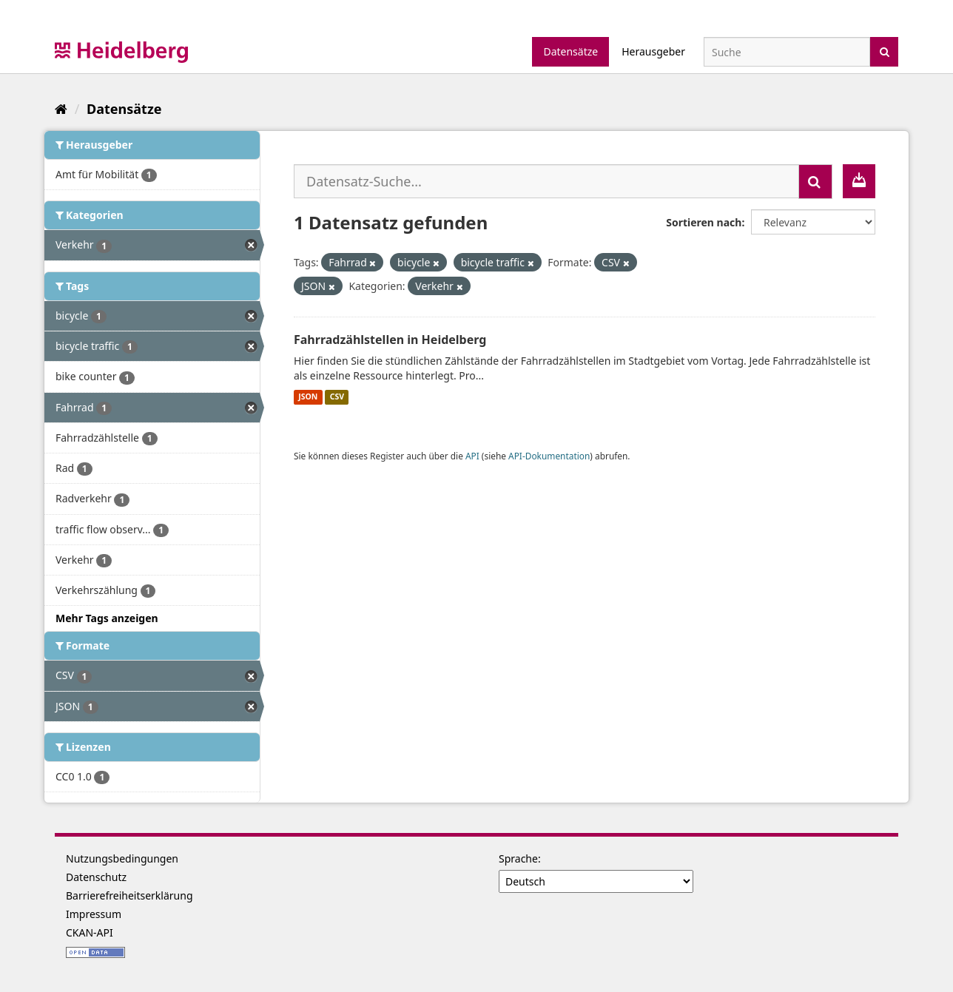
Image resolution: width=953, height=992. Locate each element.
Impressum (93, 914)
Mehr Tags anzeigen (106, 618)
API (472, 456)
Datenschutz (96, 877)
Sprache (518, 858)
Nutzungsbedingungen (122, 858)
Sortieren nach (703, 222)
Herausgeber (653, 51)
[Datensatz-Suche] (787, 52)
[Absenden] (884, 50)
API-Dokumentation (549, 456)
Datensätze (570, 51)
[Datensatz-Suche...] (546, 181)
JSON (307, 397)
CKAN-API (89, 932)
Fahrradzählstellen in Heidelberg (390, 339)
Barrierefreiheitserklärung (129, 895)
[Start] (61, 109)
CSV (337, 397)
